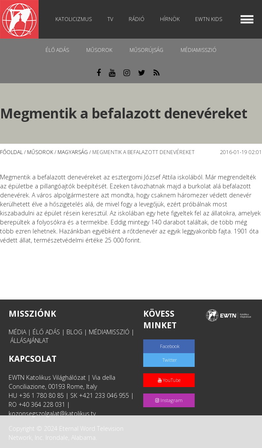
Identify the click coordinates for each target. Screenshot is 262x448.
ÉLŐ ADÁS (46, 332)
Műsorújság (146, 50)
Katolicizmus (73, 19)
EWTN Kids (208, 19)
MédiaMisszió (199, 50)
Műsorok (99, 50)
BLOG (74, 332)
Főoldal (11, 152)
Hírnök (170, 19)
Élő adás (57, 50)
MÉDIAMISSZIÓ (109, 332)
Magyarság (72, 152)
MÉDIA (17, 332)
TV (110, 19)
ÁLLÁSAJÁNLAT (29, 340)
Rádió (137, 19)
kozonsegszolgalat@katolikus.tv (52, 413)
